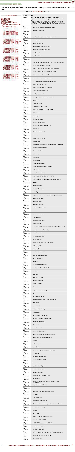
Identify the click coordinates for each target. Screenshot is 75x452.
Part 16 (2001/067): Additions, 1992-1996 (10, 42)
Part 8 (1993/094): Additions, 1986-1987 (10, 33)
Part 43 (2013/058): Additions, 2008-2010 (10, 73)
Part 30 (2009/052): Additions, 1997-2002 (10, 58)
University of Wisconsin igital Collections (46, 445)
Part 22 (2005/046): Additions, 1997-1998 (10, 49)
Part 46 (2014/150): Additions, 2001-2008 (10, 76)
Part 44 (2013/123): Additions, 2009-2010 (10, 74)
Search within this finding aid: (11, 15)
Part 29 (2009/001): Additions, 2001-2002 (10, 57)
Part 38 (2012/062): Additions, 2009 (9, 67)
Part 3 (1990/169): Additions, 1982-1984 (10, 27)
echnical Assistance (29, 445)
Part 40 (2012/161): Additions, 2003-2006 (10, 69)
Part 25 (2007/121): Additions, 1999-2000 (10, 52)
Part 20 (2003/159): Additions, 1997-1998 (10, 47)
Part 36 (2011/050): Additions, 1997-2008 (10, 65)
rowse (14, 4)
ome (6, 4)
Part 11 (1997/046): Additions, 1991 (9, 36)
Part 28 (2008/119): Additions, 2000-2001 (10, 56)
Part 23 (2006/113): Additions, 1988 (9, 50)
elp (19, 4)
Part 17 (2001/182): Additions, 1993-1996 (10, 43)
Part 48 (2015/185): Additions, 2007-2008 (10, 78)
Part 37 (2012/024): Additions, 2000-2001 (10, 66)
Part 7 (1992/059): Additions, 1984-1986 (10, 32)
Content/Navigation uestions (15, 445)
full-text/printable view (38, 11)
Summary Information (5, 19)
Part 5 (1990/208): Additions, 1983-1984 (10, 30)
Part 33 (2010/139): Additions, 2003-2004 (10, 61)
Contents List (3, 23)
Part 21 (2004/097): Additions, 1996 (9, 48)
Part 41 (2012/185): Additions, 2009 (9, 70)
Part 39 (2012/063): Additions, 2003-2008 (10, 68)
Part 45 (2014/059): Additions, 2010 (9, 75)
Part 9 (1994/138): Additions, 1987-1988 (10, 34)
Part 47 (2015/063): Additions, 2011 (9, 77)
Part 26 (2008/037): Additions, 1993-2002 (10, 53)
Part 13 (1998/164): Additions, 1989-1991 (10, 39)
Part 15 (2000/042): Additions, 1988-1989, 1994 (12, 41)
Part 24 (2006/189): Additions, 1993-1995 (10, 51)
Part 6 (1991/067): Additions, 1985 (9, 31)
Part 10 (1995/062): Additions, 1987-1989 (10, 35)
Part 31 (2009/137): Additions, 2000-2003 (10, 59)
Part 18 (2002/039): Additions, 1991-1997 (10, 44)
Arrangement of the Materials (7, 21)
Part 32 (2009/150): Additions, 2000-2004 (10, 60)
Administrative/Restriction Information (9, 22)
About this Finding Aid (5, 18)
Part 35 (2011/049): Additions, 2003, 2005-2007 (12, 64)
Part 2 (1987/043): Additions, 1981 (9, 26)
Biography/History (4, 20)
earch (10, 4)
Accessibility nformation (64, 445)
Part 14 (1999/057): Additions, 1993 (9, 40)
